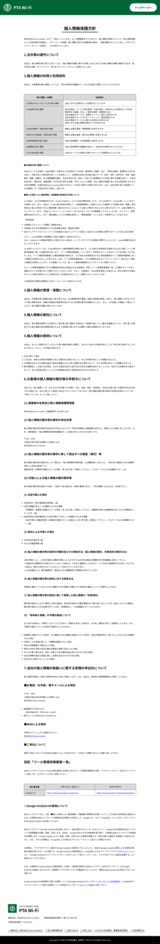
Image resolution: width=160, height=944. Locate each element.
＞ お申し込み (86, 930)
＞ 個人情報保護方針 (54, 930)
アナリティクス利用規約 (108, 881)
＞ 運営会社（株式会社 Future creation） (26, 930)
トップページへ (143, 7)
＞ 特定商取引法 (137, 930)
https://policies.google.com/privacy (63, 792)
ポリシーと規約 (86, 885)
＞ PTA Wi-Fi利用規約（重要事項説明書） (111, 930)
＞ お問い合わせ (71, 930)
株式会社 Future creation (35, 736)
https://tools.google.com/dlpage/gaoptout (115, 792)
